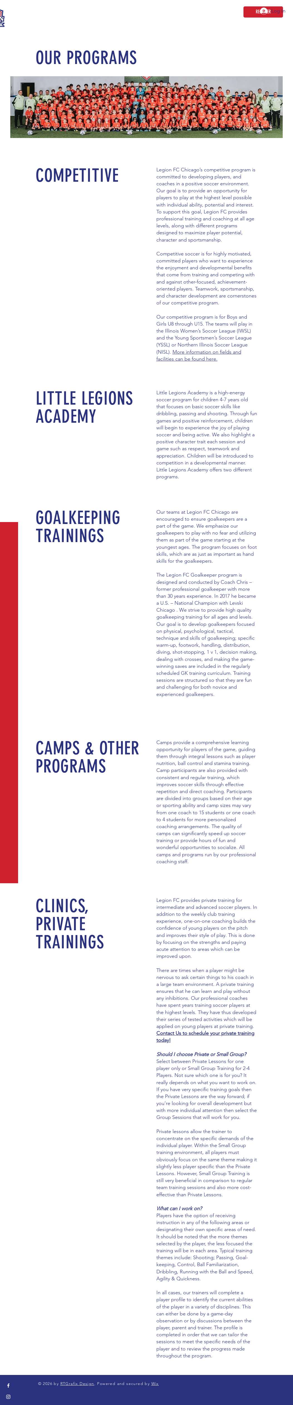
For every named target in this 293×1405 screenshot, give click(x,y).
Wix (155, 1383)
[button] (10, 8)
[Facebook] (8, 1385)
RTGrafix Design (77, 1383)
